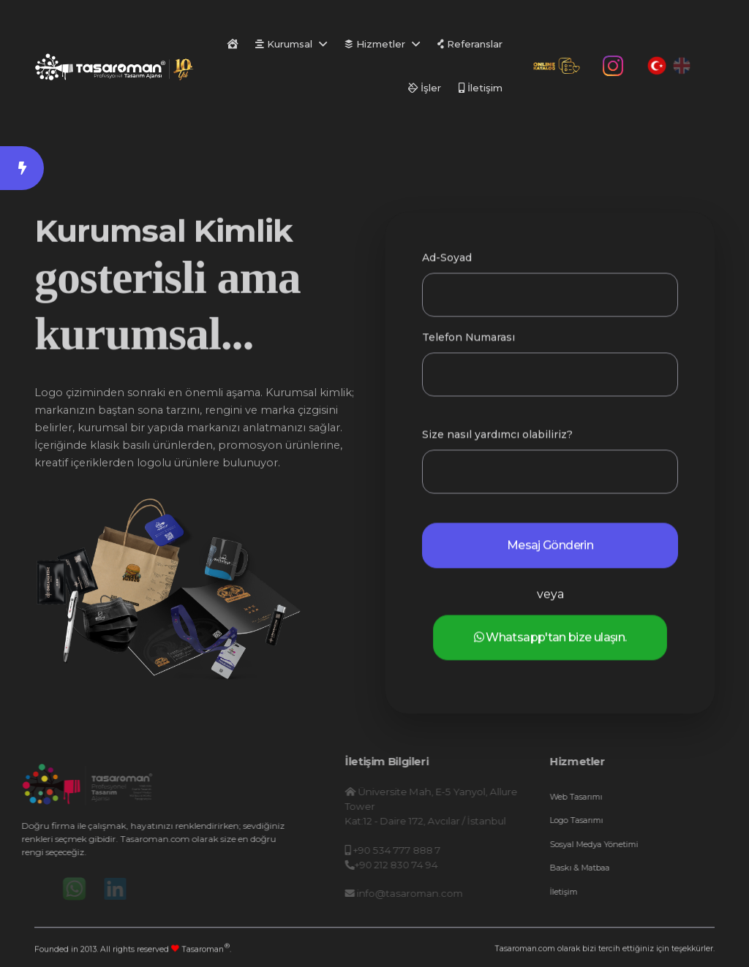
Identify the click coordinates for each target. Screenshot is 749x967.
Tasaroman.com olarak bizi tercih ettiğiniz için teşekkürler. (604, 950)
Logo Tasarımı (603, 820)
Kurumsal (283, 44)
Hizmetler (375, 44)
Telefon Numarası (468, 340)
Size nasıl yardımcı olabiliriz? (497, 437)
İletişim (481, 88)
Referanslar (470, 44)
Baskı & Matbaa (606, 867)
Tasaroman (205, 949)
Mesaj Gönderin (550, 548)
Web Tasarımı (602, 797)
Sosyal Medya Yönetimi (620, 844)
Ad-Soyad (447, 261)
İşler (424, 88)
